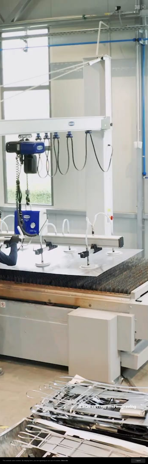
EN (143, 7)
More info (64, 460)
